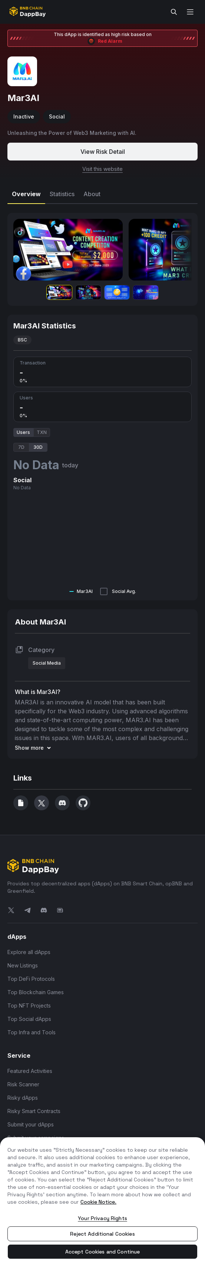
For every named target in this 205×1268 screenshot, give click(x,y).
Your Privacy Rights (102, 1218)
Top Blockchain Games (35, 992)
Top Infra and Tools (31, 1032)
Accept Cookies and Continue (102, 1251)
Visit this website (102, 169)
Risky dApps (22, 1097)
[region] (102, 1202)
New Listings (22, 965)
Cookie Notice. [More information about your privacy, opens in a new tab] (98, 1202)
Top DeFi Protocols (31, 979)
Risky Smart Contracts (33, 1111)
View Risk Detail (102, 151)
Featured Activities (29, 1071)
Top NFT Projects (29, 1005)
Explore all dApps (28, 952)
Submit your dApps (30, 1124)
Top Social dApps (29, 1019)
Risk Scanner (23, 1084)
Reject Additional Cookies (102, 1233)
